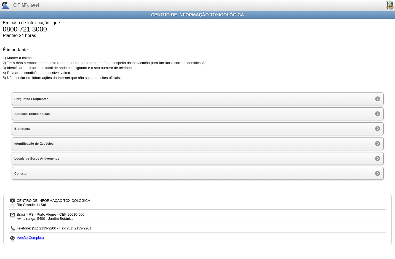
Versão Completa (30, 238)
